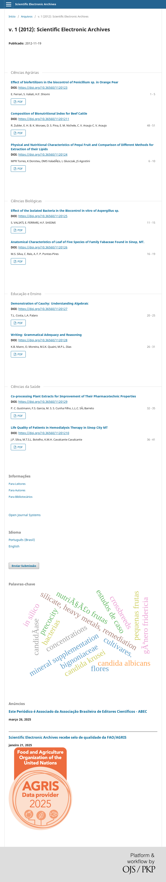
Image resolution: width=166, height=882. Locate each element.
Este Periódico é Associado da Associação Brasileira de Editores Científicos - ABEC (78, 711)
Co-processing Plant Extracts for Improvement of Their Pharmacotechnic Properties (73, 396)
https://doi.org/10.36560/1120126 (42, 247)
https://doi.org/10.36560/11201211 (43, 119)
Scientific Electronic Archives (35, 4)
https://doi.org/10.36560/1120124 (42, 154)
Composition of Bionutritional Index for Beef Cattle (49, 113)
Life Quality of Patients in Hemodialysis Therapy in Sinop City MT (59, 427)
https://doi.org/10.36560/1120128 (42, 340)
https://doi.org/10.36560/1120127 (42, 309)
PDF (20, 102)
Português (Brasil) (22, 540)
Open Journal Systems (25, 515)
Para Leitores (17, 484)
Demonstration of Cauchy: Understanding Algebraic (49, 303)
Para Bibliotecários (20, 497)
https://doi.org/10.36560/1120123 (42, 87)
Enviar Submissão (24, 566)
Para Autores (17, 490)
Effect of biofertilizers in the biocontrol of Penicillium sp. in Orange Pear (64, 82)
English (14, 546)
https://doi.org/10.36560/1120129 (42, 402)
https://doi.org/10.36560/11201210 (43, 433)
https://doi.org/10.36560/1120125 (42, 216)
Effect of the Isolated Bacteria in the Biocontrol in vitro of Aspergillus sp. (65, 211)
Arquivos (26, 16)
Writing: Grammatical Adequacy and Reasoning (46, 335)
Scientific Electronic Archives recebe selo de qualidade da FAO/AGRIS (67, 737)
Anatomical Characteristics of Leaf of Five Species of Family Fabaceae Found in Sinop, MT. (77, 242)
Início (12, 16)
